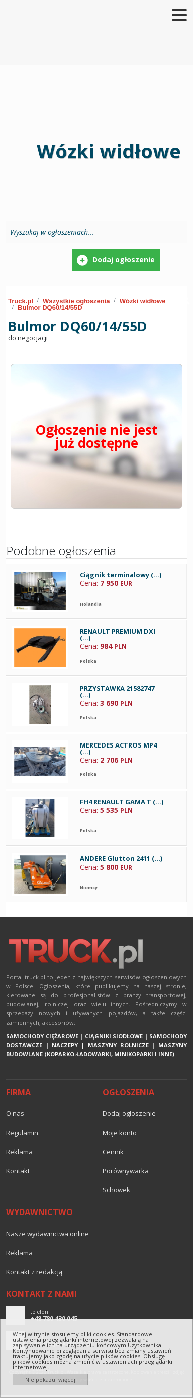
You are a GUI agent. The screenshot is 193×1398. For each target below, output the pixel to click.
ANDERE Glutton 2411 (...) (121, 858)
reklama (19, 1151)
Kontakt (18, 1170)
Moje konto (120, 1132)
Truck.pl (20, 301)
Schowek (116, 1189)
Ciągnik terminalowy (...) (120, 574)
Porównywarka (126, 1170)
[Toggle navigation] (173, 14)
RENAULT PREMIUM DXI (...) (117, 634)
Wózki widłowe (143, 301)
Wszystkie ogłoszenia (76, 301)
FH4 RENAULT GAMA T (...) (121, 801)
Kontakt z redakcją (34, 1271)
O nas (15, 1113)
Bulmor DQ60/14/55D (50, 307)
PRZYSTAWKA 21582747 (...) (117, 691)
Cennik (113, 1151)
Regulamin (22, 1132)
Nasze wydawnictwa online (47, 1233)
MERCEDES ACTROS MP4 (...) (118, 748)
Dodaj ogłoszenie (129, 1113)
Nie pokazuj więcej (50, 1379)
